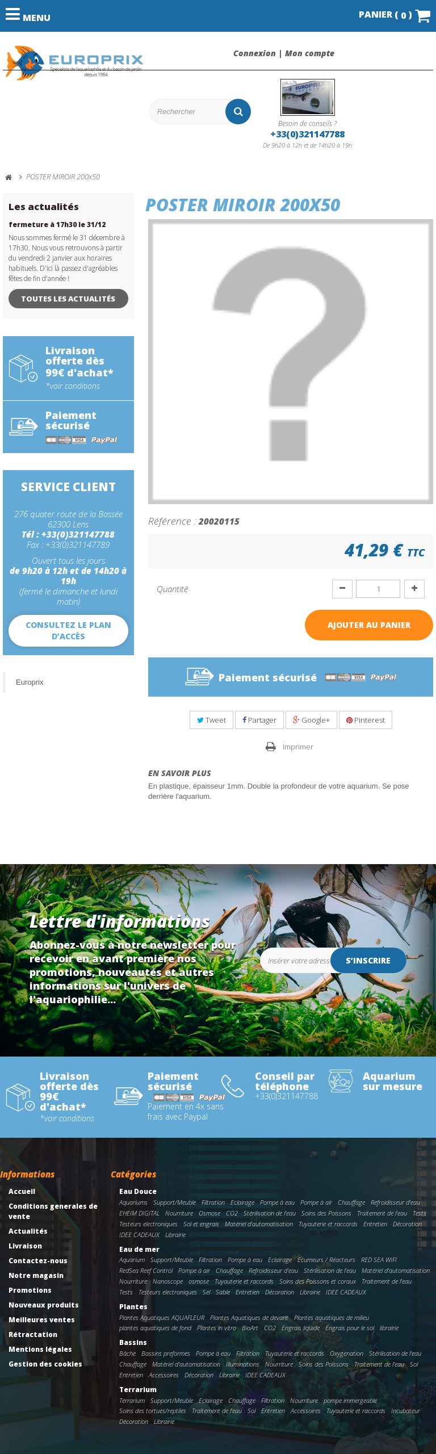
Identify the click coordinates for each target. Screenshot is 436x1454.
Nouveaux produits (44, 1305)
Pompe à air (316, 1202)
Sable (223, 1292)
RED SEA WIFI (379, 1259)
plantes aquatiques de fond (155, 1327)
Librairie (175, 1234)
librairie (389, 1327)
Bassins (133, 1342)
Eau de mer (139, 1249)
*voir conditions (72, 386)
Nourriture (179, 1213)
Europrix (29, 682)
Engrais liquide (301, 1327)
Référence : (172, 521)
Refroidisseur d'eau (395, 1202)
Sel (206, 1292)
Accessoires (164, 1375)
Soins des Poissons (326, 1213)
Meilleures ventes (42, 1320)
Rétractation (33, 1334)
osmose (198, 1281)
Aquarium (132, 1259)
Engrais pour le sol (349, 1327)
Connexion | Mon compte (283, 53)
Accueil (22, 1191)
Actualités (28, 1231)
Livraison (25, 1246)
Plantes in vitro (216, 1327)
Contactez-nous (38, 1261)
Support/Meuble (174, 1202)
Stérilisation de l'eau (270, 1213)
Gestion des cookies (45, 1364)
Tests (419, 1213)
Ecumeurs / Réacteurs (326, 1259)
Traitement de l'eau (382, 1213)
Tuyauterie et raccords (328, 1224)
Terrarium (138, 1389)
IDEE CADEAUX (139, 1234)
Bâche (127, 1353)
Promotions (30, 1290)
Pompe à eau (277, 1202)
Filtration (213, 1202)
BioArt (250, 1327)
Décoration (407, 1224)
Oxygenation (346, 1353)
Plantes (133, 1306)
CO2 (232, 1213)
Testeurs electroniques (148, 1224)
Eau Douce (138, 1191)
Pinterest (365, 720)
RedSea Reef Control (146, 1270)
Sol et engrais (201, 1224)
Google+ (311, 720)
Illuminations (242, 1364)
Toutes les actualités (68, 299)
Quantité (172, 588)
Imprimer (299, 747)
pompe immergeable (350, 1400)
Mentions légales (40, 1349)
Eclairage (242, 1202)
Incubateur (405, 1410)
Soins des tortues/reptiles (152, 1410)
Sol (414, 1364)
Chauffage (351, 1202)
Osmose (209, 1213)
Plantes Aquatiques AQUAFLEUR (161, 1317)
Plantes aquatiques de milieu (331, 1317)
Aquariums (133, 1202)
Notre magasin (36, 1275)
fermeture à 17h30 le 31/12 (57, 224)
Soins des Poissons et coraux (317, 1281)
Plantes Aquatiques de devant (249, 1317)
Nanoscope (168, 1281)
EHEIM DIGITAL (139, 1213)
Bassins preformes (165, 1353)
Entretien (375, 1224)
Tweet (211, 720)
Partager (259, 720)
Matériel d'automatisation (259, 1224)
